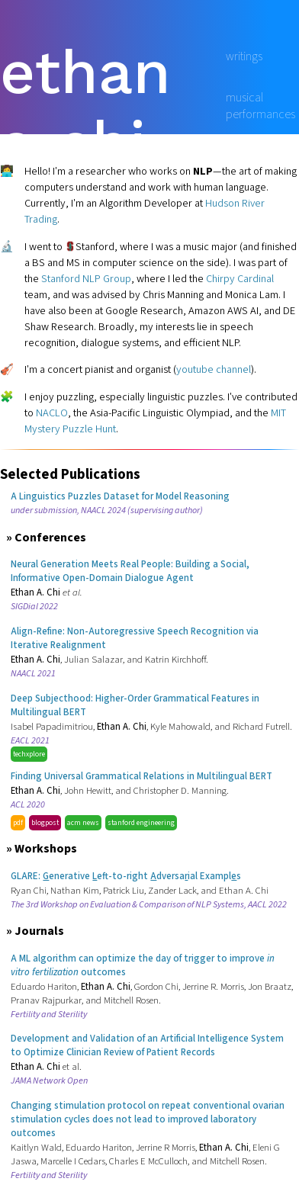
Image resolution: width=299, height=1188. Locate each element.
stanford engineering (141, 822)
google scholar (262, 154)
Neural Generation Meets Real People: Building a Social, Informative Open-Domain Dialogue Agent (130, 571)
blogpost (45, 822)
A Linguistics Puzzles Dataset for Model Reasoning (120, 496)
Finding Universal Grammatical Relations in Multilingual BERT (141, 776)
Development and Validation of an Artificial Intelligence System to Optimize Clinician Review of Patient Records (147, 1045)
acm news (83, 822)
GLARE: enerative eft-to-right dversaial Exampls (126, 876)
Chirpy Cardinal (240, 279)
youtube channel (213, 369)
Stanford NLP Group (86, 279)
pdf (18, 822)
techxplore (29, 754)
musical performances (260, 106)
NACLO (52, 413)
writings (244, 56)
